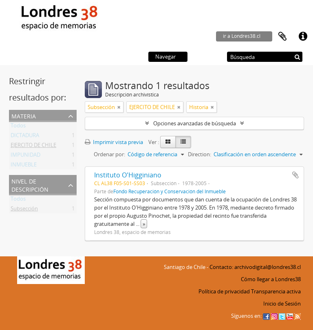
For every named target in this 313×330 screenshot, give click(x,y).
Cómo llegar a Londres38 (271, 279)
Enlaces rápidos (303, 36)
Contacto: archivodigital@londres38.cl (255, 267)
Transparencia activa (276, 291)
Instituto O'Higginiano (127, 174)
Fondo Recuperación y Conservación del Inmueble (169, 191)
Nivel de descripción (29, 184)
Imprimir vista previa (114, 142)
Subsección (24, 210)
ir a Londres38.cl (241, 36)
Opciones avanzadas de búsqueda (194, 123)
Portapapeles (282, 36)
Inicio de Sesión (282, 303)
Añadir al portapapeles (295, 175)
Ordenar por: (109, 154)
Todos (18, 127)
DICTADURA (25, 136)
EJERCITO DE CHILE (33, 146)
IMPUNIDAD (25, 156)
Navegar (165, 56)
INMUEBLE (24, 166)
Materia (23, 115)
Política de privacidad (224, 291)
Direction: (199, 154)
